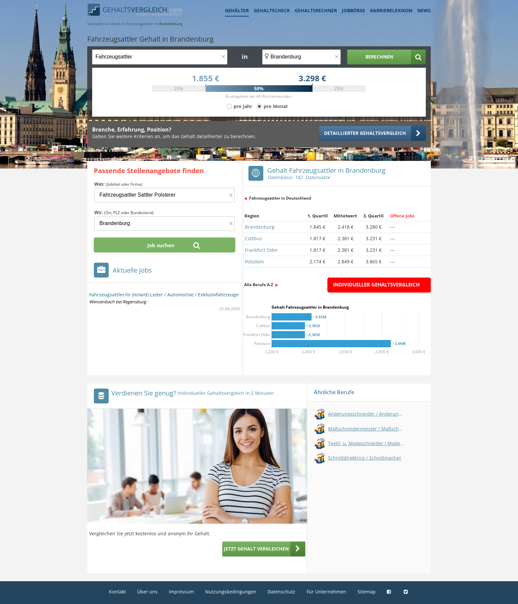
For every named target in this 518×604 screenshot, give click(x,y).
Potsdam (254, 261)
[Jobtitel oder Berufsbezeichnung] (159, 57)
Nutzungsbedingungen (230, 591)
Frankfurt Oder (261, 250)
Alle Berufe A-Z (258, 284)
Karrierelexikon (391, 10)
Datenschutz (281, 591)
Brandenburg (260, 227)
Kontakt (117, 591)
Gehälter (237, 10)
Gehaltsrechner (316, 10)
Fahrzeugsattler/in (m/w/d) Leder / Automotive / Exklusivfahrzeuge (164, 294)
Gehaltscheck (272, 10)
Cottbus (253, 238)
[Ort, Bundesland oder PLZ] (301, 57)
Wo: (124, 212)
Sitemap (366, 591)
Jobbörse (353, 10)
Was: (118, 184)
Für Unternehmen (326, 591)
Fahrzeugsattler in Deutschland (280, 198)
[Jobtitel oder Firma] (164, 195)
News (424, 10)
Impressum (181, 591)
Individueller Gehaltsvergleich (376, 284)
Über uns (147, 591)
